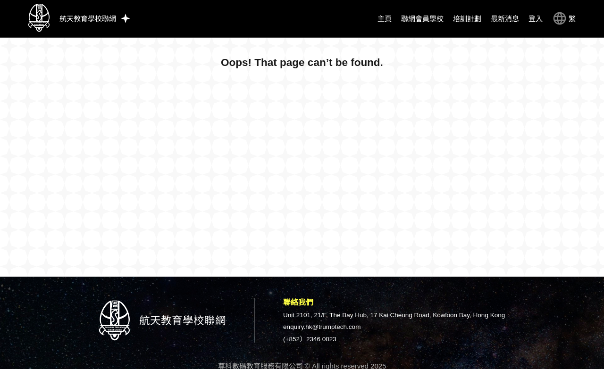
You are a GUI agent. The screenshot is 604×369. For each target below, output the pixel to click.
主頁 (385, 19)
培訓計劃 (467, 19)
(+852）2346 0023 (309, 339)
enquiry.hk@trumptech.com (322, 326)
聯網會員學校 (422, 19)
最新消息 (505, 19)
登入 (535, 19)
